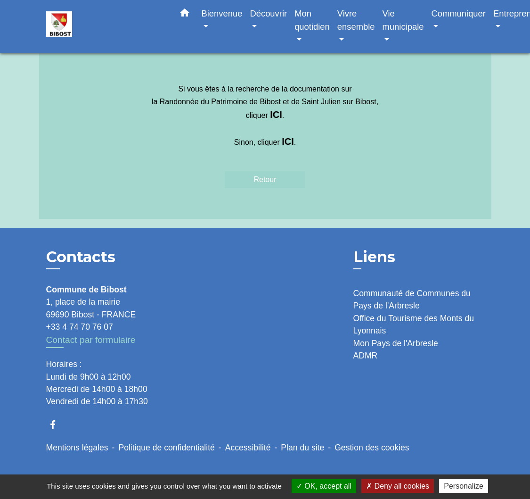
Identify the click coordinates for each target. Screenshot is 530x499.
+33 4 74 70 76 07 (79, 327)
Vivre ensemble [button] (356, 20)
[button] (184, 14)
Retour (264, 179)
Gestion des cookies (371, 447)
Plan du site (302, 447)
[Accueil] (105, 26)
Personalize (463, 486)
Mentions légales (77, 447)
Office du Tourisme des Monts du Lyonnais (413, 324)
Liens (374, 257)
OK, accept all (323, 486)
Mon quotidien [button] (312, 20)
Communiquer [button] (458, 13)
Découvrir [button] (268, 13)
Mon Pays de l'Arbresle (395, 343)
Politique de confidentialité (166, 447)
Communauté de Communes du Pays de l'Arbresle (412, 299)
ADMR (365, 355)
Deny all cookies (397, 486)
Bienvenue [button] (222, 13)
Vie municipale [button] (403, 20)
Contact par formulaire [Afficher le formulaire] (91, 340)
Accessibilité (248, 447)
